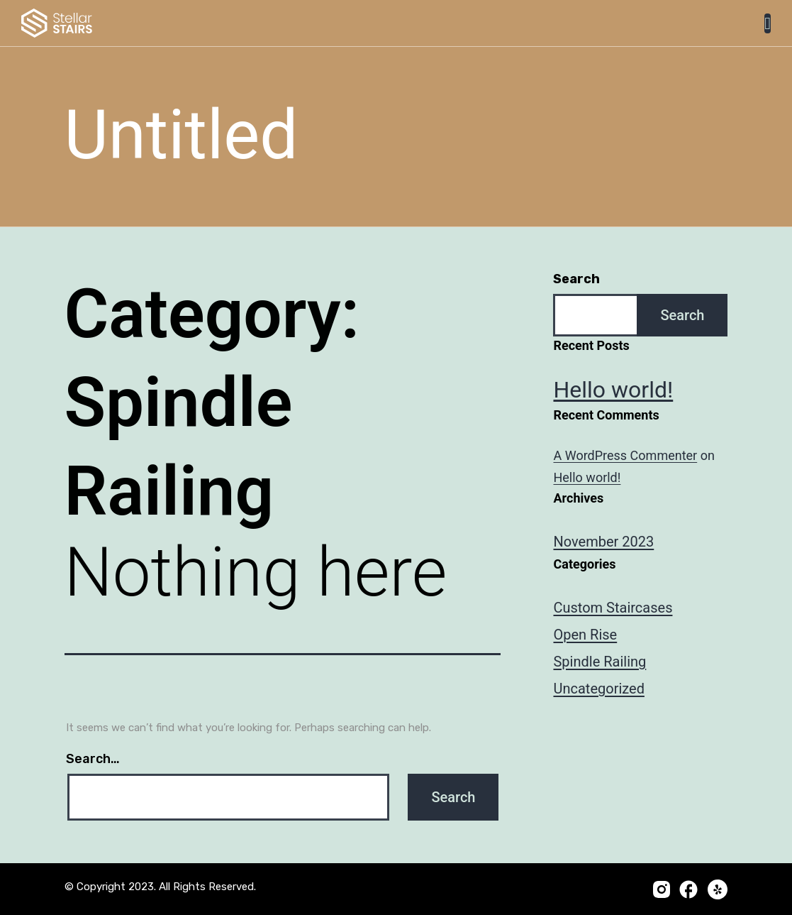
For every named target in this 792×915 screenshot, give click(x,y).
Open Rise (585, 634)
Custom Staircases (612, 607)
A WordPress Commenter (625, 455)
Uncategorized (598, 688)
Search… (93, 759)
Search (576, 279)
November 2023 (603, 541)
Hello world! (613, 389)
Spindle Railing (599, 661)
